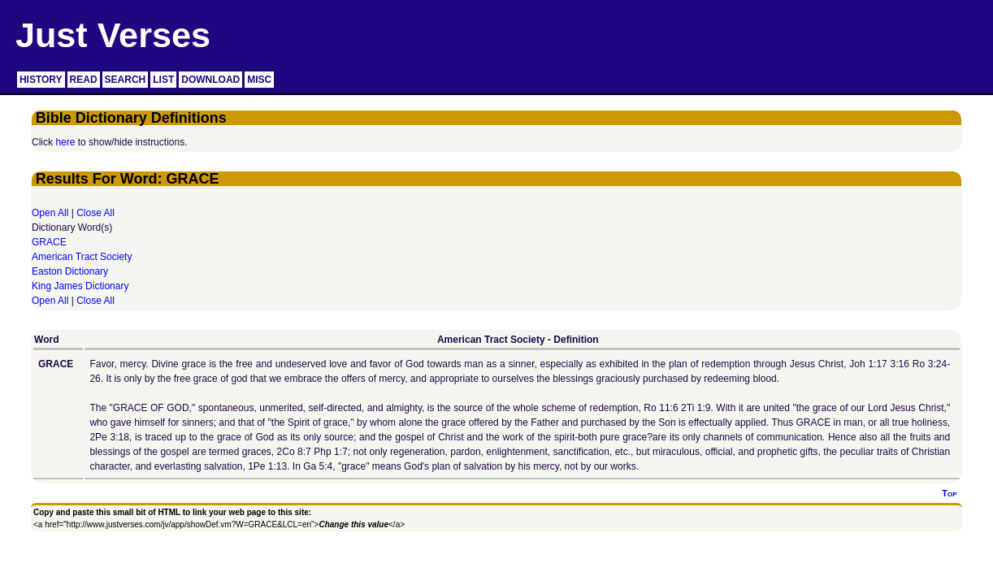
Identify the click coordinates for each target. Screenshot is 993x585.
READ (84, 79)
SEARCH (125, 79)
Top (949, 493)
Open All (50, 213)
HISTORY (41, 79)
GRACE (49, 242)
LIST (163, 79)
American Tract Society (82, 256)
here (65, 142)
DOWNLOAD (210, 79)
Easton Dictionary (70, 271)
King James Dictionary (80, 286)
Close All (95, 213)
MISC (259, 79)
